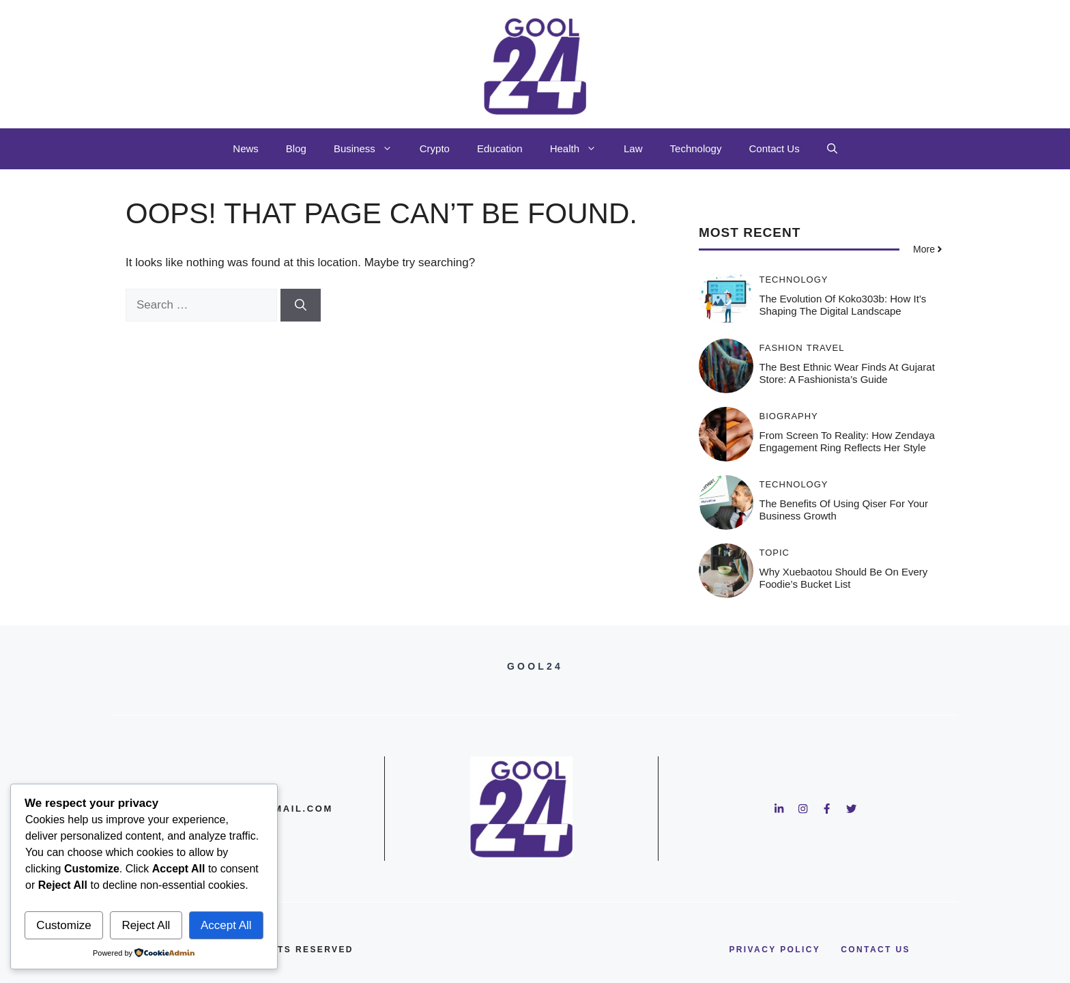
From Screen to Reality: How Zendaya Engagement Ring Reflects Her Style (847, 441)
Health (580, 148)
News (246, 148)
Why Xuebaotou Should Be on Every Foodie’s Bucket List (844, 578)
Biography (789, 416)
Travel (826, 347)
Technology (696, 148)
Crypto (435, 148)
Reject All (145, 925)
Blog (296, 148)
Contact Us (774, 148)
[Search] (300, 305)
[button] (832, 148)
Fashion (781, 347)
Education (500, 148)
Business (370, 148)
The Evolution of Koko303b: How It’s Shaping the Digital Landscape (843, 305)
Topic (775, 552)
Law (633, 148)
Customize (63, 925)
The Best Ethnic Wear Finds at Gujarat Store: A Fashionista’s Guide (847, 373)
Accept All (226, 925)
